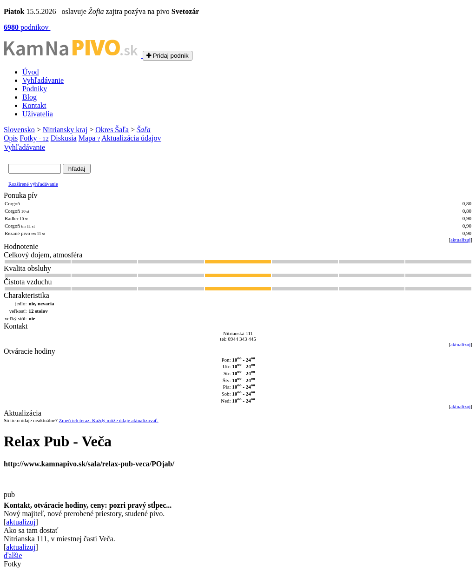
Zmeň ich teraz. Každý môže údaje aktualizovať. (109, 420)
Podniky (34, 89)
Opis (11, 138)
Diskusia (64, 138)
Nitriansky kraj (65, 130)
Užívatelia (37, 114)
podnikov (27, 27)
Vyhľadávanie (43, 80)
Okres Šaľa (112, 130)
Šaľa (144, 130)
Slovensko (19, 130)
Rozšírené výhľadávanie (33, 184)
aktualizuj (460, 239)
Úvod (30, 72)
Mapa (89, 138)
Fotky (34, 138)
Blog (29, 97)
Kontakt (34, 105)
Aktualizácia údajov (131, 138)
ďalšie (13, 555)
